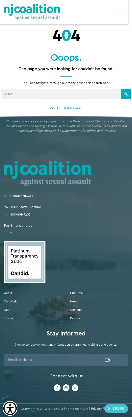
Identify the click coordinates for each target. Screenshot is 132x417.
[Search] (126, 94)
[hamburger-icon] (125, 12)
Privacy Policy (101, 408)
